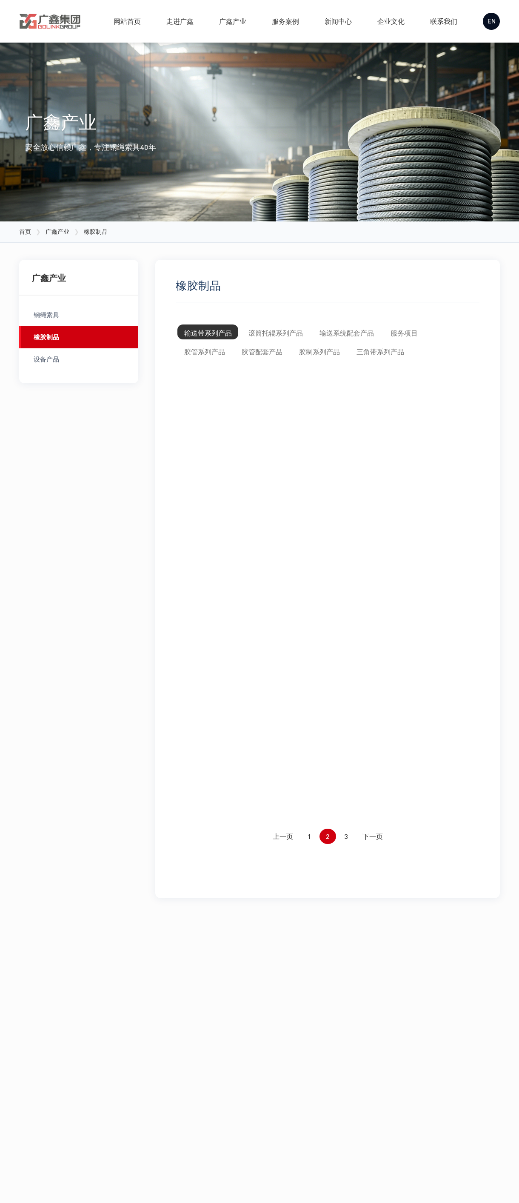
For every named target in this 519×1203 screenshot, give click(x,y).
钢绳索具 (46, 315)
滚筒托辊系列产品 (289, 334)
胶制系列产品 (341, 358)
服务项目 (435, 334)
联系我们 (441, 21)
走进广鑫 (177, 21)
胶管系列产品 (208, 358)
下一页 (372, 905)
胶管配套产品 (275, 358)
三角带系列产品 (411, 358)
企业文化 (388, 21)
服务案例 (283, 21)
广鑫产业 (230, 21)
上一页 (283, 905)
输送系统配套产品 (369, 334)
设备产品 (46, 359)
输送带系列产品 (212, 334)
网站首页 (124, 21)
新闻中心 (335, 21)
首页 (25, 231)
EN (490, 21)
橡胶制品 (46, 337)
